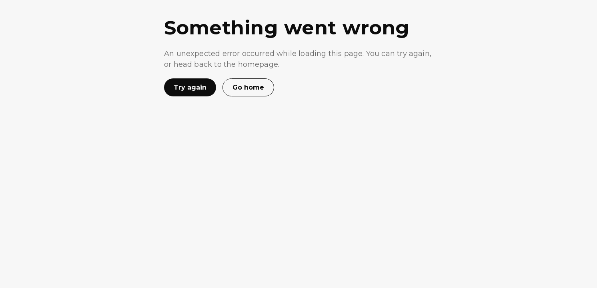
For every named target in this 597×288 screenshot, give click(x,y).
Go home (248, 87)
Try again (190, 87)
